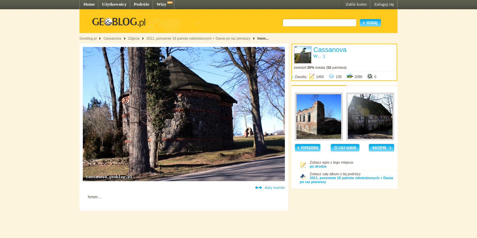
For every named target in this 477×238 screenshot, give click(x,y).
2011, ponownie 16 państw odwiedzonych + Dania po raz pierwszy (198, 38)
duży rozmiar (275, 187)
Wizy (161, 4)
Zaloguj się (384, 4)
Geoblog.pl (88, 38)
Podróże (141, 4)
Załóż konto (356, 4)
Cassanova (112, 38)
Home (89, 4)
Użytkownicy (114, 4)
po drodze (318, 166)
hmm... (263, 38)
